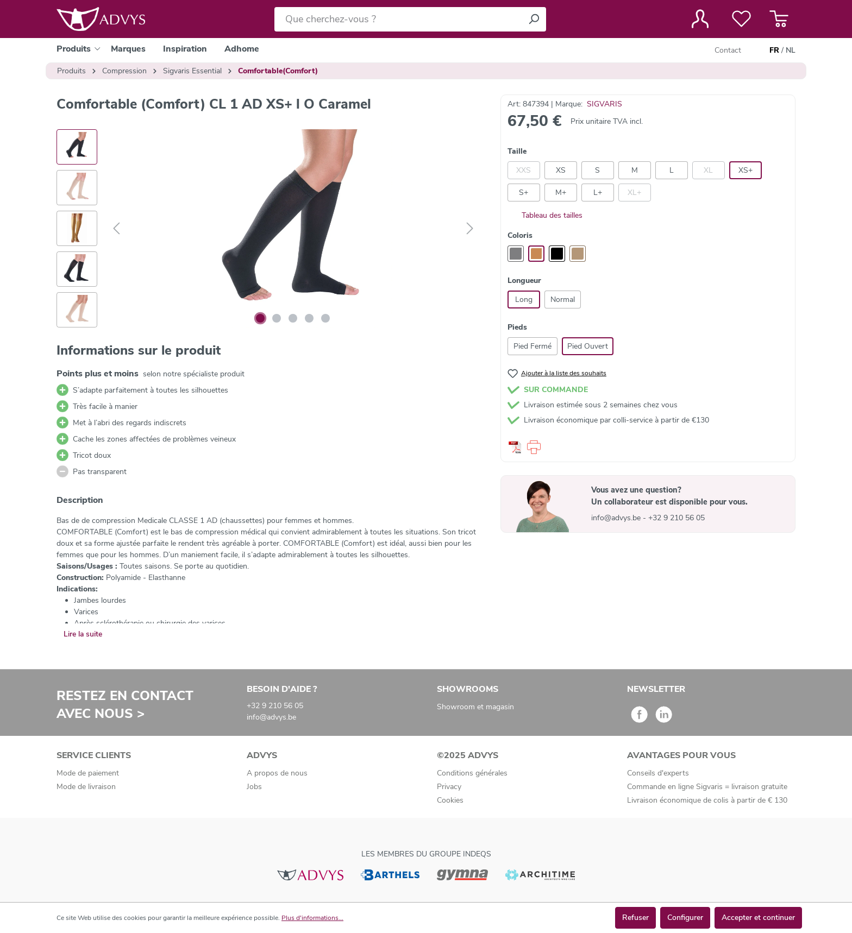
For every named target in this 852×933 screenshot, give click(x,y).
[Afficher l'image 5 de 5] (325, 318)
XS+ (745, 170)
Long (523, 299)
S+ (523, 192)
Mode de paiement (88, 773)
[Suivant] (470, 229)
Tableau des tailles (545, 215)
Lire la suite (83, 634)
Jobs (254, 786)
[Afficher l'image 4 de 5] (309, 318)
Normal (562, 299)
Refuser (635, 917)
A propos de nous (277, 773)
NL (790, 50)
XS (561, 170)
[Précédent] (116, 229)
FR (774, 50)
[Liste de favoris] (741, 19)
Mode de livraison (86, 786)
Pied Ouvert (587, 346)
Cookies (450, 800)
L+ (597, 192)
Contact (728, 50)
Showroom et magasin (475, 707)
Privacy (449, 786)
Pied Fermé (532, 346)
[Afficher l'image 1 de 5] (260, 318)
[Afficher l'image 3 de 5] (293, 318)
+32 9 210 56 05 (676, 518)
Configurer (685, 917)
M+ (560, 192)
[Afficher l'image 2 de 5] (276, 318)
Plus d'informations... (312, 917)
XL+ (634, 192)
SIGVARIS (604, 104)
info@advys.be (617, 518)
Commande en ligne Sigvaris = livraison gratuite (707, 786)
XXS (523, 170)
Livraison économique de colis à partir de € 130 (707, 800)
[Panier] (778, 19)
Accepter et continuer (758, 917)
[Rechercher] (533, 19)
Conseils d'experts (658, 773)
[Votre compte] (700, 19)
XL (708, 170)
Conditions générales (472, 773)
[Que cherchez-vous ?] (398, 19)
